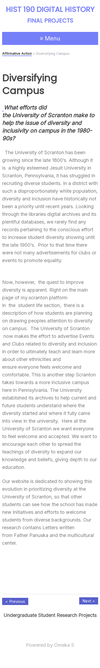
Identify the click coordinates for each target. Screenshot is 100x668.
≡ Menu (50, 38)
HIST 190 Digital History (50, 9)
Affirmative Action (17, 54)
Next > (88, 600)
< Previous (15, 601)
